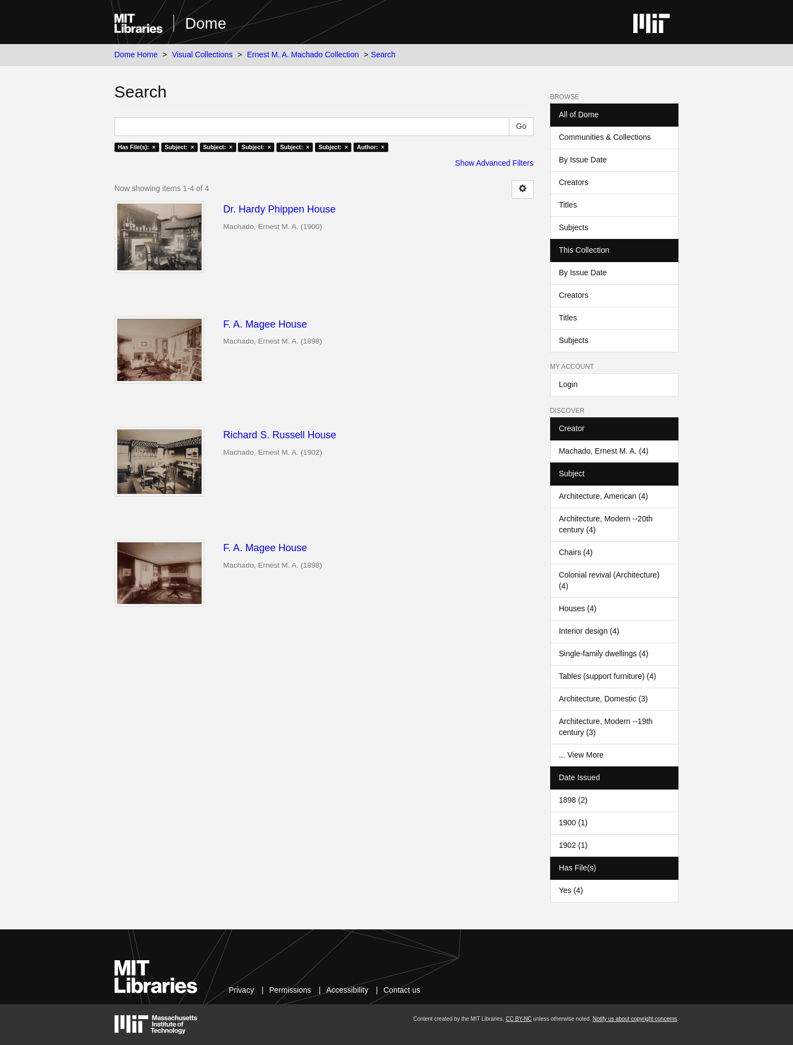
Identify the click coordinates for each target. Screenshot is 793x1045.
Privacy (241, 990)
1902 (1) (573, 845)
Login (568, 384)
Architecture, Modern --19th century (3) (606, 727)
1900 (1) (573, 822)
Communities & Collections (605, 137)
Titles (568, 204)
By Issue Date (583, 159)
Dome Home (136, 54)
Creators (574, 182)
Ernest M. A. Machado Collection (303, 54)
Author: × (370, 147)
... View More (581, 754)
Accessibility (347, 990)
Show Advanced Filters (494, 163)
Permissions (290, 990)
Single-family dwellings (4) (604, 653)
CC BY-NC (518, 1019)
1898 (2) (573, 800)
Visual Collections (202, 54)
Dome (205, 23)
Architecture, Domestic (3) (603, 698)
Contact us (401, 990)
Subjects (574, 227)
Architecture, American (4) (603, 496)
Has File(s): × (137, 147)
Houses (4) (577, 608)
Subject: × (179, 147)
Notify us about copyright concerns (635, 1019)
